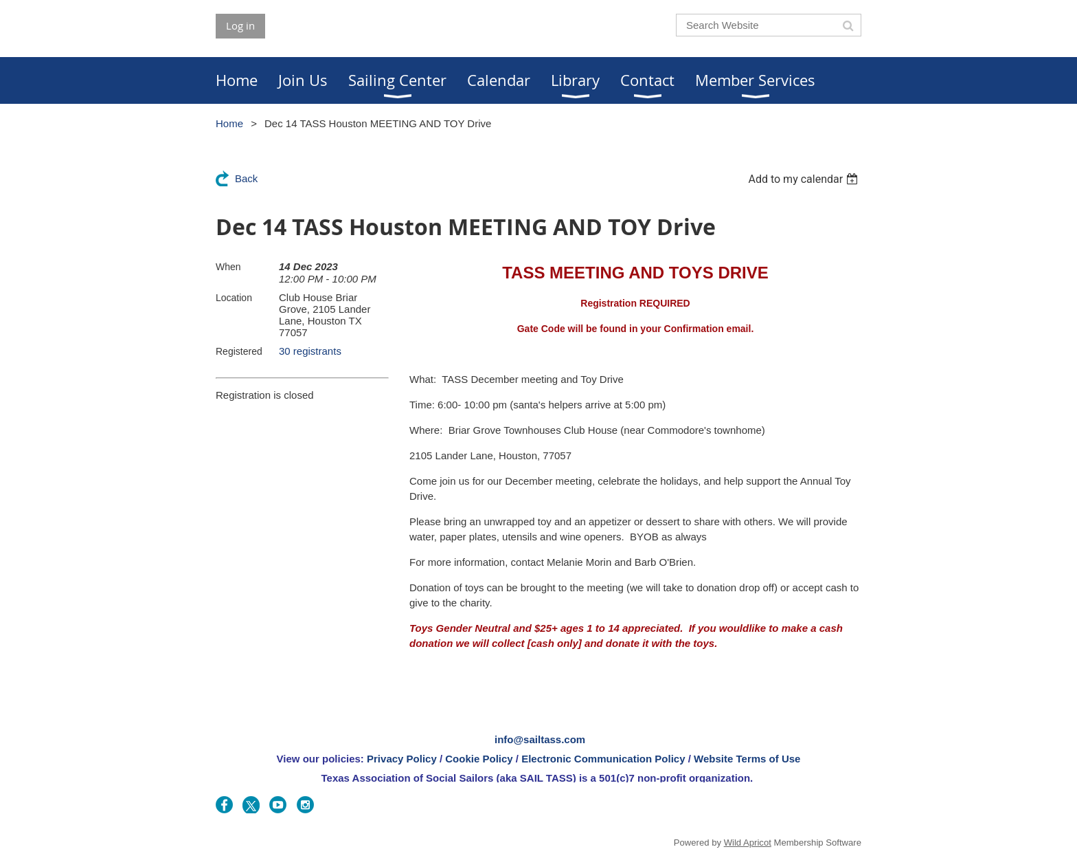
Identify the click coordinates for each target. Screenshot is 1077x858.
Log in (240, 25)
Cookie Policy (478, 758)
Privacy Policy (402, 758)
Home (229, 123)
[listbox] (804, 179)
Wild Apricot (747, 842)
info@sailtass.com (540, 739)
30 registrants (310, 351)
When (228, 266)
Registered (239, 351)
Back (246, 178)
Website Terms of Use (747, 758)
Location (234, 297)
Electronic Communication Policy (603, 758)
